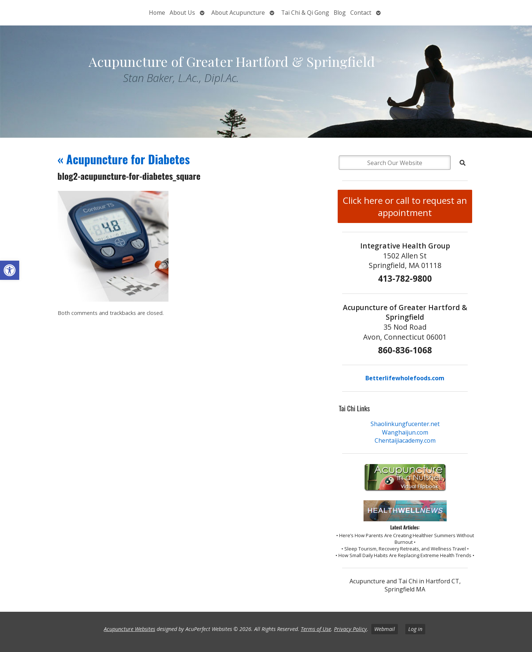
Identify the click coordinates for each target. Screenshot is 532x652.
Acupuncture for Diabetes (124, 159)
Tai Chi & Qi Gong (305, 12)
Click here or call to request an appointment (405, 206)
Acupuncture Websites (129, 628)
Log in (415, 628)
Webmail (384, 628)
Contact (360, 12)
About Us (182, 12)
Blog (340, 12)
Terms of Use (316, 628)
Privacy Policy (350, 628)
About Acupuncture (238, 12)
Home (157, 12)
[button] (9, 270)
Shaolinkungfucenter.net (405, 424)
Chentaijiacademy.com (405, 440)
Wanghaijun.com (405, 432)
